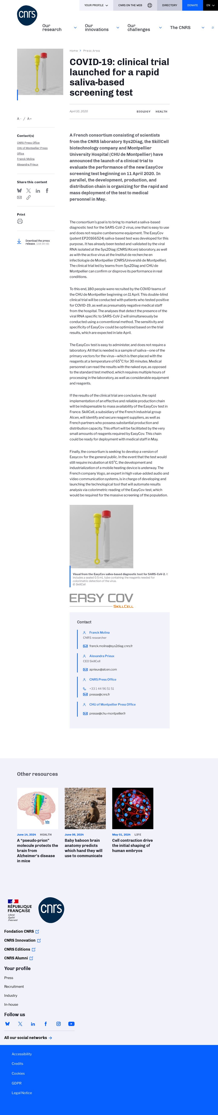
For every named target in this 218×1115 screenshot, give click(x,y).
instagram (58, 1023)
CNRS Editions (17, 949)
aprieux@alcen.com (103, 669)
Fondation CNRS (19, 931)
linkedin (33, 1023)
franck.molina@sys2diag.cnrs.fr (111, 646)
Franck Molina (25, 159)
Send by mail (19, 197)
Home (74, 50)
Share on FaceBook (47, 190)
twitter (20, 1023)
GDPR (17, 1083)
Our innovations (97, 27)
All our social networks (21, 1037)
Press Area (91, 50)
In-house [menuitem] (11, 1004)
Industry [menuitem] (10, 996)
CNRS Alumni (16, 958)
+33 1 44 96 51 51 (101, 689)
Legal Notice (22, 1093)
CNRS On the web (130, 5)
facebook (46, 1023)
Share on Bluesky (19, 190)
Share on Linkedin (38, 190)
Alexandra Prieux (27, 164)
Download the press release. (38, 242)
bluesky (7, 1023)
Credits (17, 1064)
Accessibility (22, 1054)
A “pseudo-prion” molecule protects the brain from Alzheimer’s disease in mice (37, 827)
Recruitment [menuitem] (14, 987)
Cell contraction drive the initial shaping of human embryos (132, 822)
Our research (52, 27)
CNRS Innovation (20, 940)
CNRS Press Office (28, 142)
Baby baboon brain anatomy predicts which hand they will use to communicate (85, 824)
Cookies (18, 1073)
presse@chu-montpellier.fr (107, 713)
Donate (192, 5)
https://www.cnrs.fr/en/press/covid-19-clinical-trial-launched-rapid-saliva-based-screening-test (28, 197)
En (208, 5)
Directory (169, 5)
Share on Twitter (28, 190)
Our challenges (139, 27)
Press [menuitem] (8, 978)
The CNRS (180, 27)
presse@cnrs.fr (99, 694)
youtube (71, 1023)
